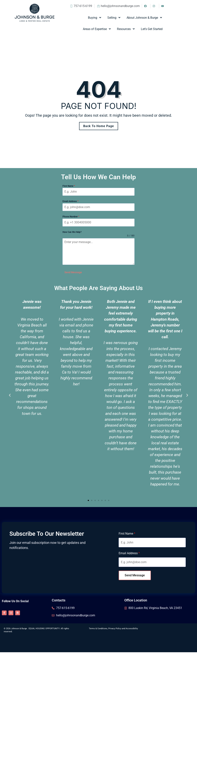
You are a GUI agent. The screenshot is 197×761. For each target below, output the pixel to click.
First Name (69, 186)
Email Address (70, 201)
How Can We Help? (72, 232)
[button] (10, 393)
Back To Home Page (98, 126)
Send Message (73, 272)
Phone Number (71, 216)
